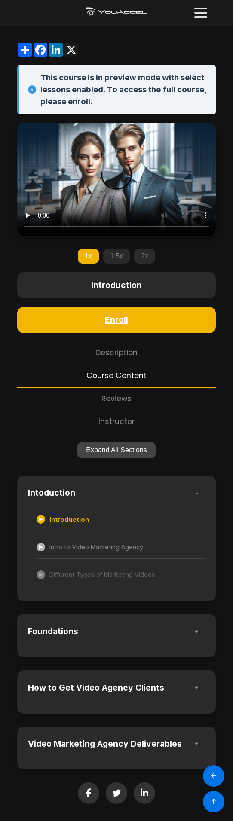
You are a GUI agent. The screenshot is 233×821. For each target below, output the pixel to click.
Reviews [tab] (116, 399)
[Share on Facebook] (88, 793)
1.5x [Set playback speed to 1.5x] (116, 256)
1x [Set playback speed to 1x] (88, 256)
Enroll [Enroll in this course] (116, 320)
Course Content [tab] (116, 375)
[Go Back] (213, 776)
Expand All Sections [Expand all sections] (116, 450)
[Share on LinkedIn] (144, 793)
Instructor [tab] (116, 421)
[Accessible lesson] (121, 519)
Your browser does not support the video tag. (116, 179)
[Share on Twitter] (116, 793)
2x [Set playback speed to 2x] (144, 256)
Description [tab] (116, 353)
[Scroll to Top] (213, 801)
